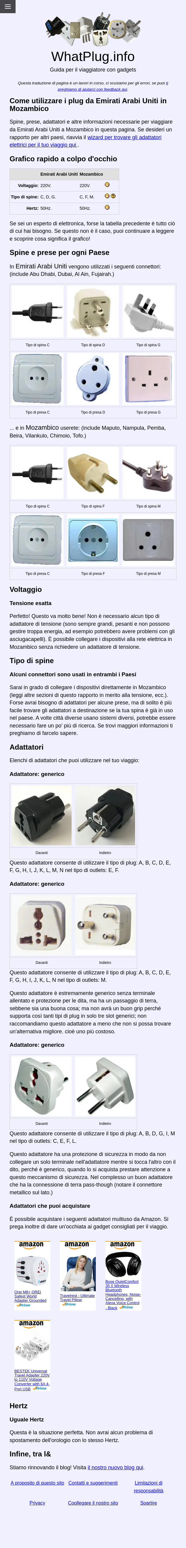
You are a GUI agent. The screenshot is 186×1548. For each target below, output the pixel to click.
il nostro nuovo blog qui (115, 1467)
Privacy (37, 1503)
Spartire (148, 1503)
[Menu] (8, 6)
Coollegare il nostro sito (93, 1503)
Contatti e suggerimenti (93, 1482)
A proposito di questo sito (37, 1482)
